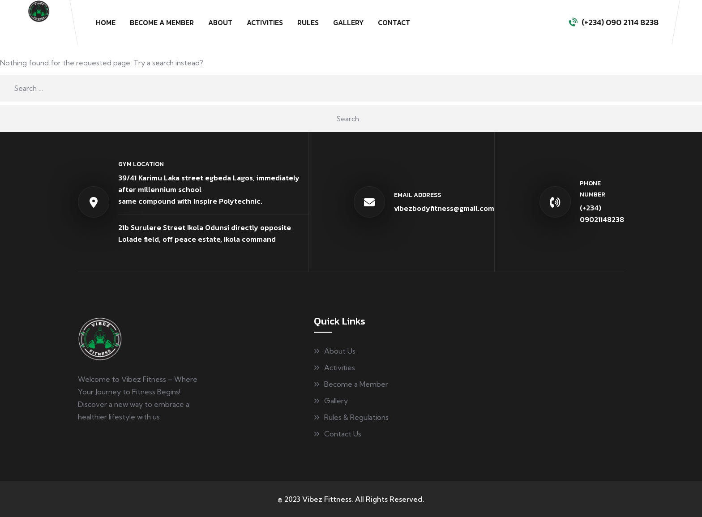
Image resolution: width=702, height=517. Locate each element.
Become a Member (162, 22)
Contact (394, 22)
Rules (308, 22)
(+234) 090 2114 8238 (620, 22)
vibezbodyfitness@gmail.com (444, 208)
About (220, 22)
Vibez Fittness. (327, 499)
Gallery (348, 22)
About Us (339, 350)
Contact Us (342, 433)
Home (106, 22)
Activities (265, 22)
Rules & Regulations (356, 417)
